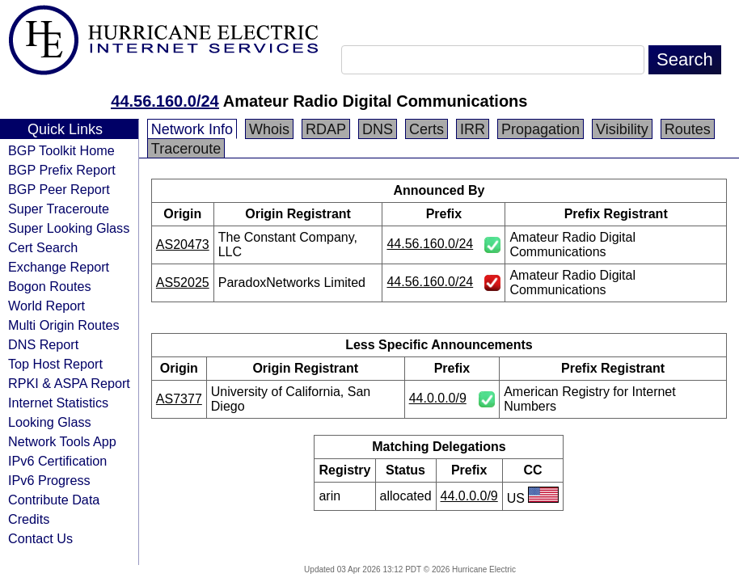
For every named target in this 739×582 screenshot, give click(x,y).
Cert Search (43, 247)
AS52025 (182, 282)
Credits (28, 519)
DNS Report (43, 344)
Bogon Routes (49, 286)
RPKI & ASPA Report (69, 383)
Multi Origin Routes (64, 325)
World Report (46, 305)
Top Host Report (55, 363)
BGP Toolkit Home (61, 150)
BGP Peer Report (59, 189)
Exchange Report (58, 266)
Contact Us (40, 538)
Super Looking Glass (68, 228)
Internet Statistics (58, 402)
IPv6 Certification (57, 460)
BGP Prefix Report (62, 169)
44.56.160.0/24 (164, 101)
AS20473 (182, 244)
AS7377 (179, 399)
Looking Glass (49, 422)
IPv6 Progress (49, 480)
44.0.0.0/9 (438, 398)
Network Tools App (62, 441)
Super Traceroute (58, 208)
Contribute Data (53, 499)
